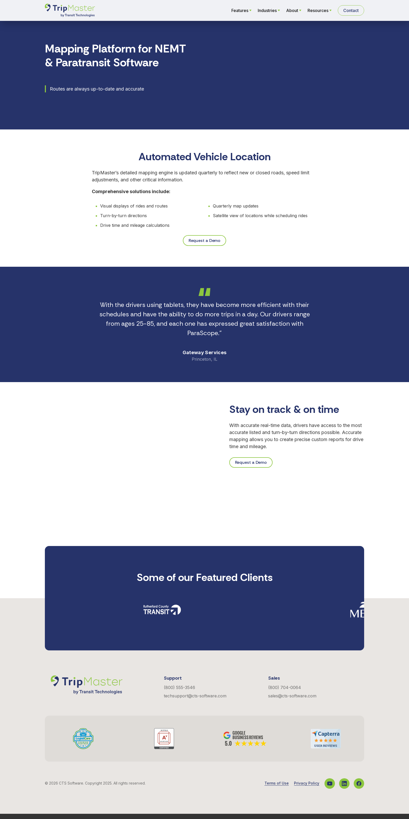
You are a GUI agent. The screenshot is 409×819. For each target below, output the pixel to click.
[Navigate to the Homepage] (70, 10)
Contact (351, 10)
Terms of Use (276, 788)
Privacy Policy (306, 788)
